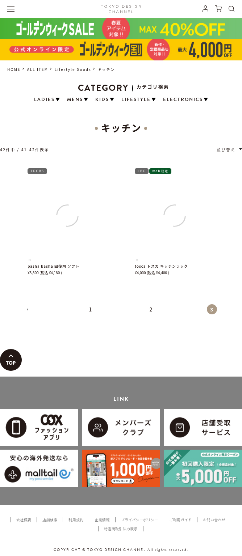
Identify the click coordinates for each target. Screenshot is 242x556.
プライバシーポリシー (139, 519)
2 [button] (151, 309)
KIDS (102, 99)
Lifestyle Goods (73, 69)
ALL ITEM (37, 69)
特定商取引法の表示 (121, 528)
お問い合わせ (214, 519)
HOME (14, 69)
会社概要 (23, 519)
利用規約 (75, 519)
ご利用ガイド (181, 519)
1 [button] (91, 309)
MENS (75, 99)
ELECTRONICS (183, 99)
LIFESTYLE (136, 99)
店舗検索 (49, 519)
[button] (30, 312)
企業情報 (102, 519)
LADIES (44, 99)
